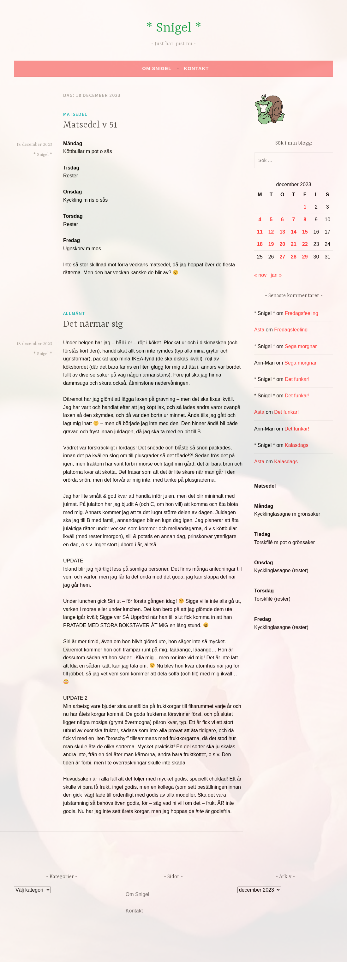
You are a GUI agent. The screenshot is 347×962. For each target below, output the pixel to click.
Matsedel (75, 114)
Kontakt (196, 68)
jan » (276, 275)
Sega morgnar (301, 346)
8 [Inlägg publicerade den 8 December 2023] (304, 219)
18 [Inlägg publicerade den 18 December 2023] (260, 244)
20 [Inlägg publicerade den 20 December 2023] (282, 244)
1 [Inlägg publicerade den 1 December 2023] (304, 207)
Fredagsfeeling (301, 313)
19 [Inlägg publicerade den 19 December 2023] (271, 244)
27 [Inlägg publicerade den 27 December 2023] (282, 256)
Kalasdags (296, 445)
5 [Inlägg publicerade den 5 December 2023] (271, 219)
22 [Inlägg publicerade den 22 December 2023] (305, 244)
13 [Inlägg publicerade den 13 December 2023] (282, 232)
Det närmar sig (93, 324)
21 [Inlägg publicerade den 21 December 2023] (293, 244)
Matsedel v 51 (90, 125)
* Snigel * (173, 28)
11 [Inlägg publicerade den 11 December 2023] (260, 232)
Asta (259, 329)
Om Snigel (156, 68)
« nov (260, 275)
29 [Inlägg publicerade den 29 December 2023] (305, 256)
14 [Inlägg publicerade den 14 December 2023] (293, 232)
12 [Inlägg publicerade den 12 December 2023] (271, 232)
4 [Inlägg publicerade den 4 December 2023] (259, 219)
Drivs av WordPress (126, 950)
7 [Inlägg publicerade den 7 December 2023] (293, 219)
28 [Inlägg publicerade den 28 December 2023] (293, 256)
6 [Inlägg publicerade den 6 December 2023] (282, 219)
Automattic (232, 950)
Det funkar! (297, 379)
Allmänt (74, 313)
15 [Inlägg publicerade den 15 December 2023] (305, 232)
